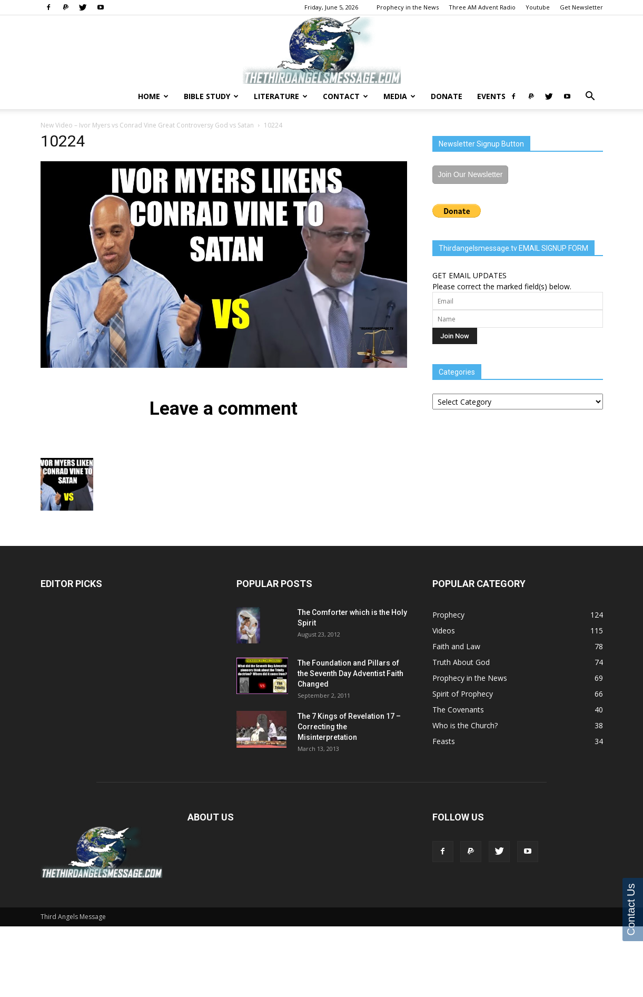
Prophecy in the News (408, 7)
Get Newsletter (581, 7)
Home (153, 96)
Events (491, 96)
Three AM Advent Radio (482, 7)
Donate (446, 96)
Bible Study (211, 96)
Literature (281, 96)
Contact (345, 96)
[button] (590, 97)
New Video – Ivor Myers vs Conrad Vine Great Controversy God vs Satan (147, 125)
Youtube (538, 7)
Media (399, 96)
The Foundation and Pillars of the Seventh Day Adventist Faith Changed (350, 673)
